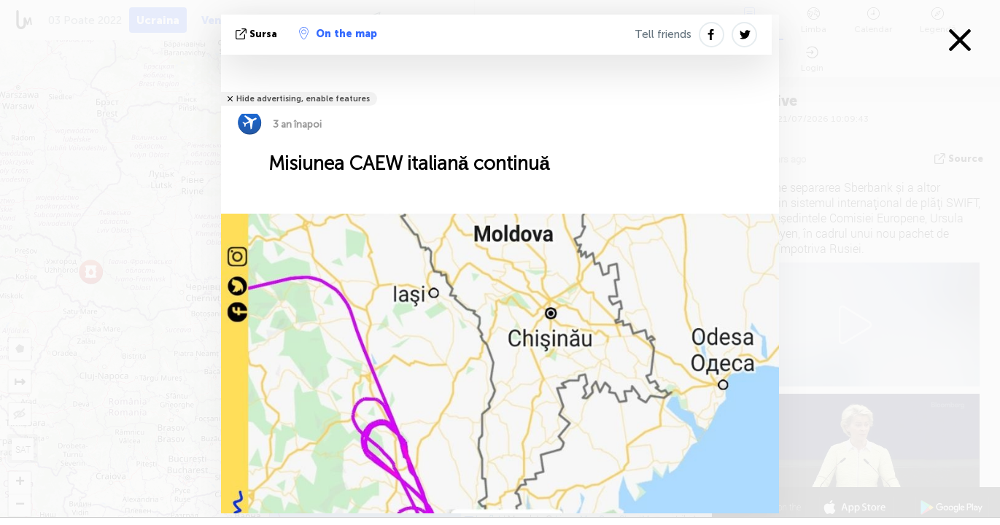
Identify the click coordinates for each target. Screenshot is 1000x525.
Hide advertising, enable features (303, 99)
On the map (338, 33)
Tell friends (663, 34)
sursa (258, 33)
